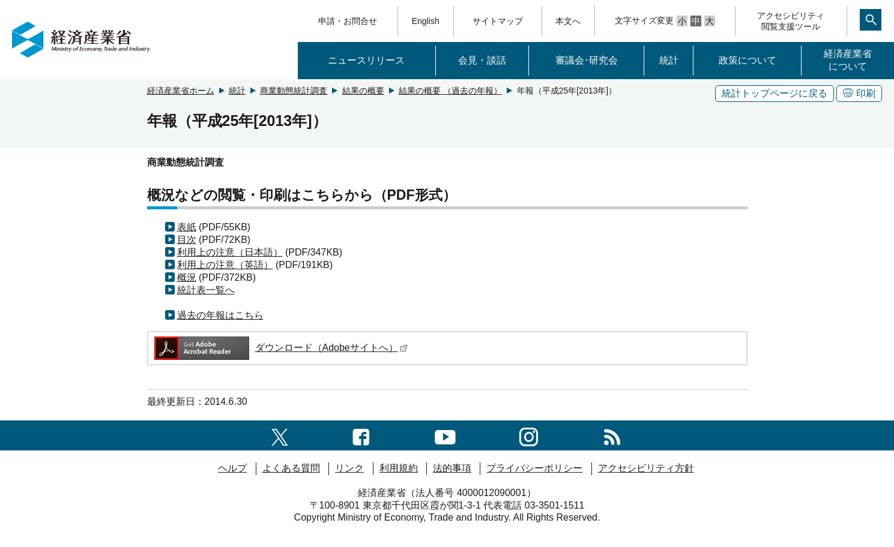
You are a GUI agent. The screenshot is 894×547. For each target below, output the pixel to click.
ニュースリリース (366, 60)
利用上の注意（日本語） (230, 252)
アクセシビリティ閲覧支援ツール (790, 21)
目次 (186, 240)
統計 (668, 60)
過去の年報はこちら (220, 315)
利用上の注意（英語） (225, 265)
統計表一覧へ (206, 290)
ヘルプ (232, 468)
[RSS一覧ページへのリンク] (612, 435)
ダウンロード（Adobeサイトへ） (280, 347)
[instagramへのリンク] (528, 435)
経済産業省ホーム (180, 90)
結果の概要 (363, 90)
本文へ (568, 21)
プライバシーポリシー (534, 468)
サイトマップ (498, 21)
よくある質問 (291, 468)
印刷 (859, 93)
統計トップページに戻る (774, 93)
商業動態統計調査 (293, 90)
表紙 (186, 227)
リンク (349, 468)
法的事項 (452, 468)
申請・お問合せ (347, 21)
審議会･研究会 (586, 60)
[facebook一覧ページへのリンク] (361, 435)
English (425, 21)
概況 (186, 277)
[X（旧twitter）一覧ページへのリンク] (279, 435)
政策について (747, 60)
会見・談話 (482, 60)
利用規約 (398, 468)
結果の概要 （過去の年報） (450, 90)
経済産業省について (848, 60)
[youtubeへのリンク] (445, 435)
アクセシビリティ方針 (646, 468)
